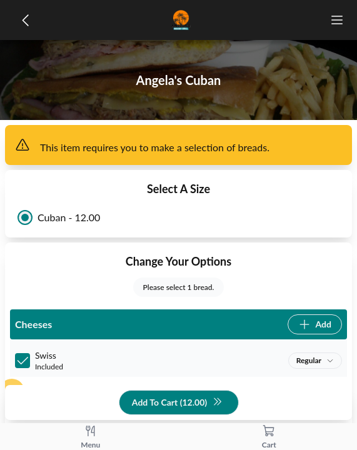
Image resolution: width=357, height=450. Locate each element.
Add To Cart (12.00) (177, 402)
